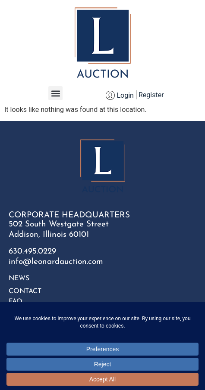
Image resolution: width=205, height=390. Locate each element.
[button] (55, 93)
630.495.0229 (32, 252)
